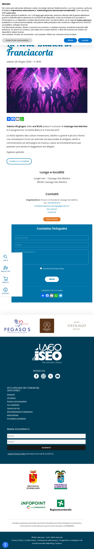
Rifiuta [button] (70, 40)
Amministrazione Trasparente (20, 411)
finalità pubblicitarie (84, 20)
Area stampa (12, 415)
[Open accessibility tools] (5, 545)
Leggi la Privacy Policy (17, 454)
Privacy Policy (58, 268)
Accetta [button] (85, 40)
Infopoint (11, 394)
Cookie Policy (30, 540)
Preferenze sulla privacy (48, 540)
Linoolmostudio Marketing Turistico (47, 543)
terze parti (40, 15)
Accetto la (53, 268)
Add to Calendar (52, 219)
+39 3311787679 (53, 203)
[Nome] (46, 436)
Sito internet (52, 209)
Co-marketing (13, 405)
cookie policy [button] (11, 13)
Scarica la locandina (19, 161)
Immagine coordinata (16, 418)
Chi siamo (11, 398)
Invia (52, 279)
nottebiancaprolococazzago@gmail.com (52, 206)
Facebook (52, 212)
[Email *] (46, 441)
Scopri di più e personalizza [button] (17, 40)
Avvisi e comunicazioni (16, 401)
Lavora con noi (13, 408)
